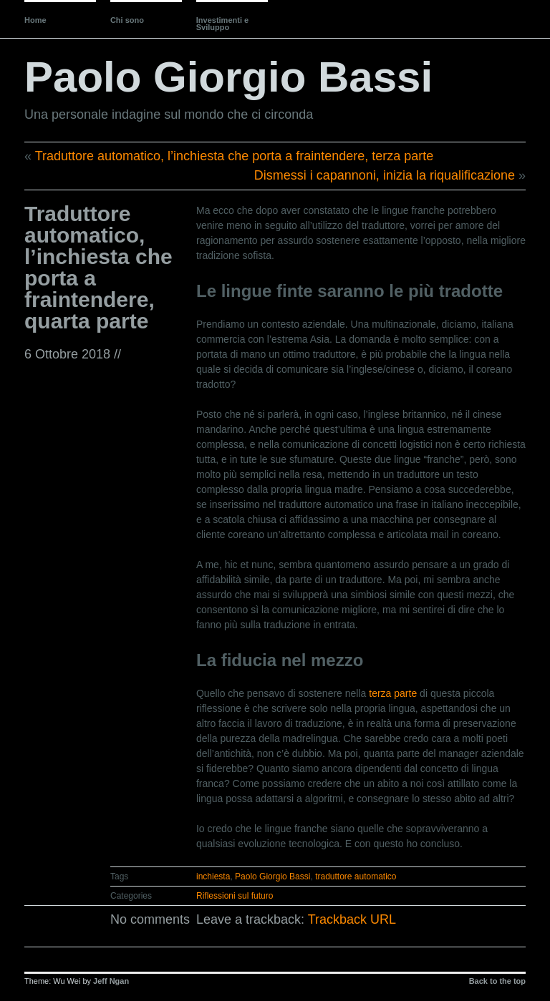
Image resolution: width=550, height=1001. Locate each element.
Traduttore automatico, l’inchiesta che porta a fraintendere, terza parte (234, 156)
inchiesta (213, 876)
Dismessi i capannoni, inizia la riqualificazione (384, 175)
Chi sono (127, 20)
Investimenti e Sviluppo (222, 23)
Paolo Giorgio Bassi (228, 77)
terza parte (393, 693)
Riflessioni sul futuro (234, 896)
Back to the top (497, 981)
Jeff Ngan (111, 981)
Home (35, 20)
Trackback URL (352, 919)
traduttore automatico (355, 876)
